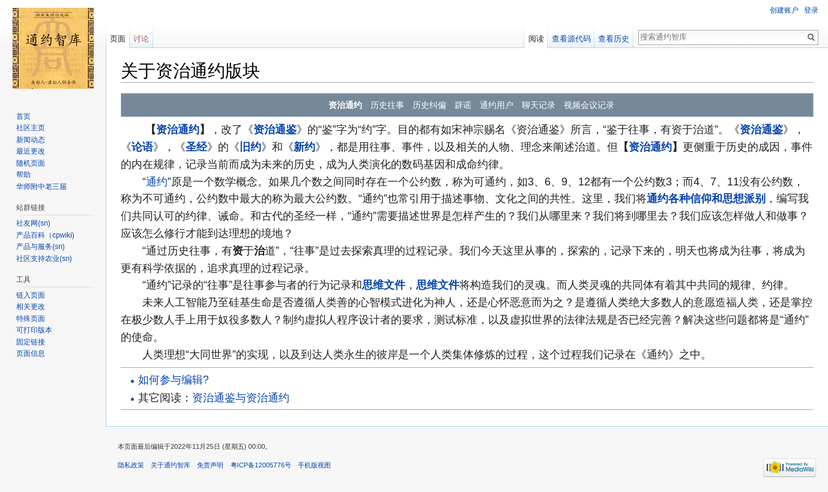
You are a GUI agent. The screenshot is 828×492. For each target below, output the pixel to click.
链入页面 (30, 295)
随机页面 (30, 163)
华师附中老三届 (41, 186)
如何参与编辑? (173, 380)
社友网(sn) (33, 223)
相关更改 (30, 306)
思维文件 (383, 285)
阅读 (536, 38)
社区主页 (30, 128)
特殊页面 (30, 318)
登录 (811, 10)
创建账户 (784, 10)
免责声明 (210, 465)
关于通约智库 (170, 465)
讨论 (141, 38)
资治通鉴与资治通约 (240, 398)
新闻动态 (30, 140)
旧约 (250, 147)
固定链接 (30, 342)
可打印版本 (34, 330)
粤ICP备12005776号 (261, 465)
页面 (117, 38)
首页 (23, 116)
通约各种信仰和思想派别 (706, 199)
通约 (157, 182)
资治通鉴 (275, 130)
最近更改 (30, 151)
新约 (304, 147)
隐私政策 (131, 465)
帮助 (23, 174)
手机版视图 (314, 465)
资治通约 (177, 130)
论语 (142, 147)
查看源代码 (571, 38)
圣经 (196, 147)
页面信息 (30, 353)
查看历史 (613, 38)
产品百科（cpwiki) (45, 235)
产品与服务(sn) (40, 246)
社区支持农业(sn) (44, 258)
